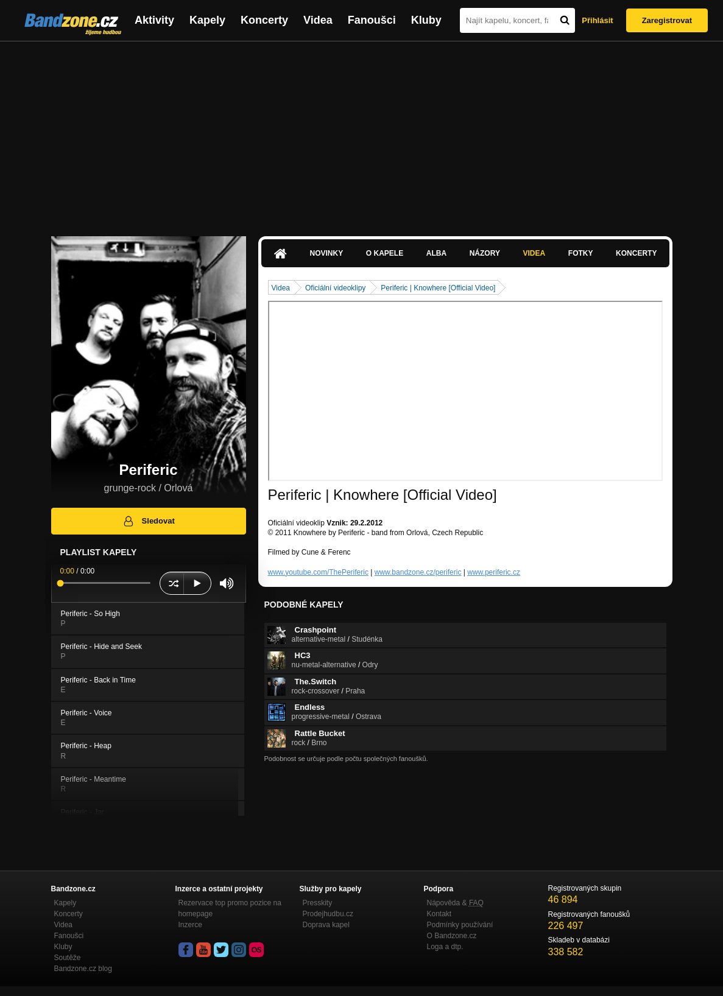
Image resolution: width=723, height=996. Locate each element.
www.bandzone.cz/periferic (418, 572)
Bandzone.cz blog (83, 968)
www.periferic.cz (493, 572)
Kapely (207, 20)
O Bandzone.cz (452, 935)
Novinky (327, 253)
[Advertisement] (361, 132)
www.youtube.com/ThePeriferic (318, 572)
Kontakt (439, 914)
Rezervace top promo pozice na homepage (229, 908)
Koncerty (264, 20)
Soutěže (67, 957)
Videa (318, 20)
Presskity (318, 903)
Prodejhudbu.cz (328, 914)
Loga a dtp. (445, 946)
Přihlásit (597, 20)
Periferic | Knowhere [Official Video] (438, 288)
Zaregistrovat (667, 20)
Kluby (426, 20)
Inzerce (190, 925)
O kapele (384, 253)
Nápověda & (455, 903)
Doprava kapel (326, 925)
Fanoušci (372, 20)
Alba (436, 253)
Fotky (580, 253)
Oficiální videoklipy (335, 288)
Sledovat (148, 521)
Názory (485, 253)
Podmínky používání (460, 925)
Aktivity (154, 20)
